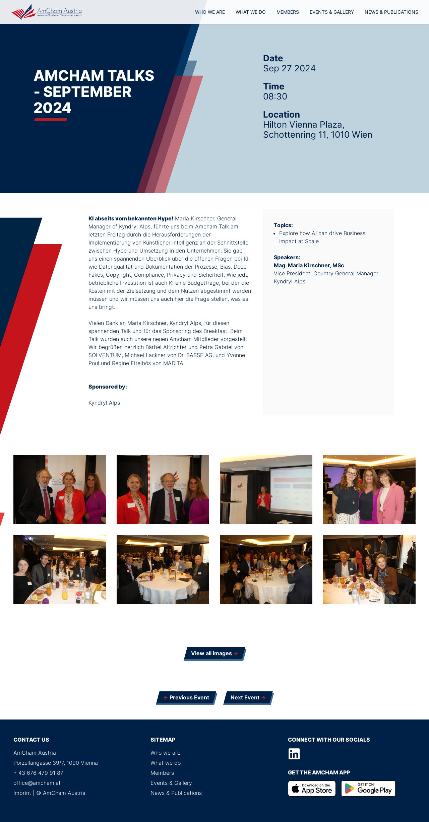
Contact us (31, 739)
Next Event (245, 697)
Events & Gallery (332, 12)
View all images (211, 653)
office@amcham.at (37, 782)
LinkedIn (294, 754)
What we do (251, 12)
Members (288, 12)
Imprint (22, 793)
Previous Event (189, 697)
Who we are (210, 12)
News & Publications (391, 12)
